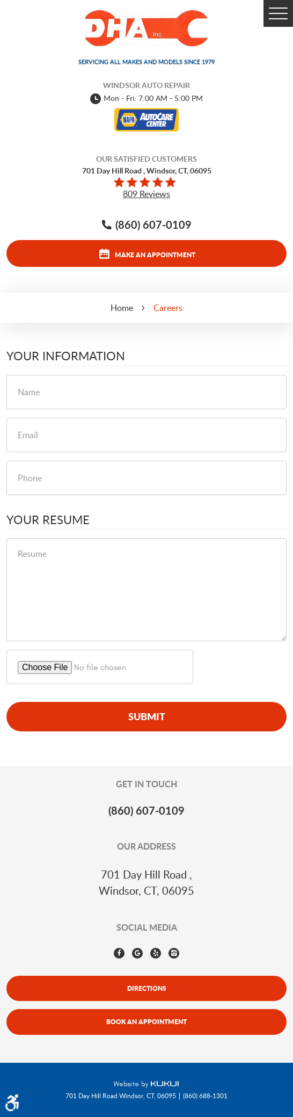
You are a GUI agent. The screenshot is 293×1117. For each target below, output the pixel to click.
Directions (146, 988)
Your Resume (48, 519)
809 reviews (146, 194)
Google (137, 953)
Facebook (119, 953)
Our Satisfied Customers (146, 159)
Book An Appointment (146, 1021)
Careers (167, 308)
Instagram (174, 953)
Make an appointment (155, 254)
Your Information (65, 356)
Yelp (155, 953)
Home (122, 308)
